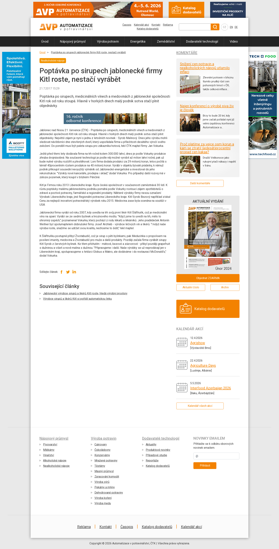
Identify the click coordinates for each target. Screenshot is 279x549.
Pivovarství (50, 444)
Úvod (44, 41)
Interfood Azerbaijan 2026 (210, 388)
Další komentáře (200, 183)
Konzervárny (102, 455)
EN (231, 27)
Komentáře (186, 53)
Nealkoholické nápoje (56, 466)
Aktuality (151, 444)
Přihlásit (205, 465)
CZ (224, 27)
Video (234, 41)
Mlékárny (48, 450)
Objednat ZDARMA (208, 278)
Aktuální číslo (191, 287)
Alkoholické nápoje (54, 460)
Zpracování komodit (106, 476)
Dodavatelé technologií (202, 41)
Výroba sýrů (101, 482)
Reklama (168, 24)
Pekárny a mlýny (104, 487)
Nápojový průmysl (73, 41)
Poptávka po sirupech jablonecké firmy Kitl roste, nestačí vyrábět (88, 52)
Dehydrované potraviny (108, 492)
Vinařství (48, 455)
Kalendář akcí (141, 24)
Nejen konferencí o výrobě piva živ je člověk (207, 108)
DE (236, 27)
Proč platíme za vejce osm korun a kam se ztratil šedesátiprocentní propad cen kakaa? (207, 148)
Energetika (137, 41)
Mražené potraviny (105, 460)
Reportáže (152, 460)
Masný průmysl (104, 471)
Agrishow (197, 343)
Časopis (126, 24)
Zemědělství (166, 41)
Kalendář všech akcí (200, 406)
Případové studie (156, 455)
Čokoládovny (102, 450)
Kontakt (156, 24)
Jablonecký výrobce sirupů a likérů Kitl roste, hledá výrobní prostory (85, 293)
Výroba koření (103, 498)
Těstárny (99, 466)
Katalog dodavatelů (148, 28)
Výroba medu (102, 503)
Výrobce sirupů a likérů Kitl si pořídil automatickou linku (77, 298)
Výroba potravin (108, 41)
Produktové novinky (158, 450)
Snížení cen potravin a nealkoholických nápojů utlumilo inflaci (205, 68)
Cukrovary (100, 444)
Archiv (225, 287)
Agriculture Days (203, 365)
